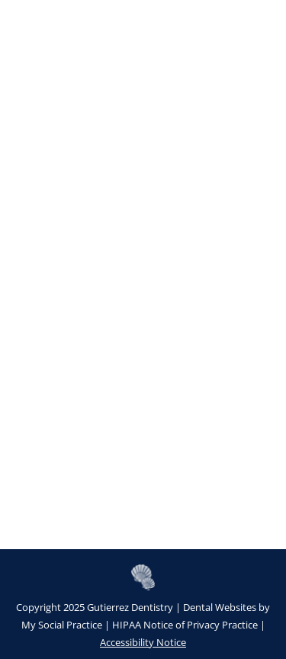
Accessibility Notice (143, 642)
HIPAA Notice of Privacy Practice (185, 625)
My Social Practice (61, 625)
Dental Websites (219, 607)
